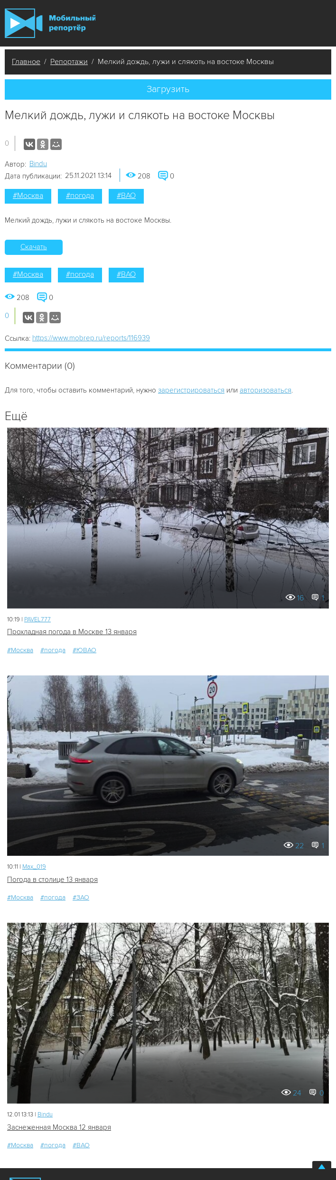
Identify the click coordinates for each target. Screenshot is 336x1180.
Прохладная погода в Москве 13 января (72, 631)
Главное (26, 61)
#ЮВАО (84, 650)
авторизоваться (265, 390)
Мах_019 (34, 867)
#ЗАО (81, 897)
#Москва (28, 195)
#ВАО (126, 195)
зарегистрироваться (191, 390)
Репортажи (69, 61)
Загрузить (168, 89)
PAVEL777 (37, 619)
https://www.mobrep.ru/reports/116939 (91, 338)
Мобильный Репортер (50, 23)
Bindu (38, 163)
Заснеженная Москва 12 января (59, 1127)
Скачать (33, 247)
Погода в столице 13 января (52, 879)
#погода (80, 195)
